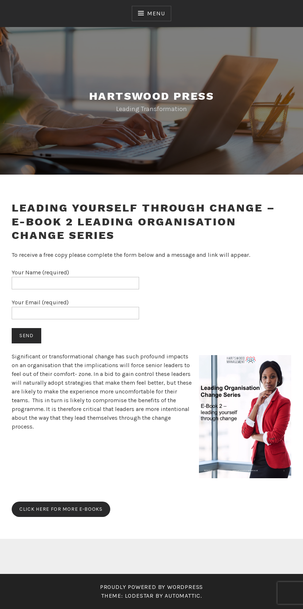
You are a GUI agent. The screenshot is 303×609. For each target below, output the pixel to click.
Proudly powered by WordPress (151, 586)
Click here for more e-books (61, 509)
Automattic (182, 595)
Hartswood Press (151, 96)
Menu (156, 13)
